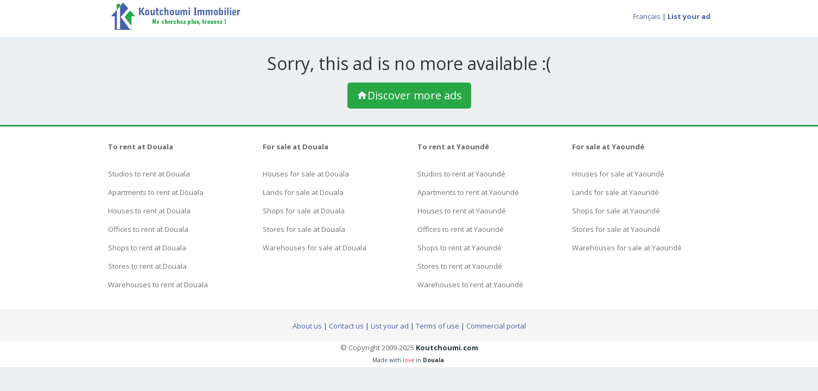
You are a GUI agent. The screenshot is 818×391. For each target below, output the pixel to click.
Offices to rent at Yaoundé (460, 229)
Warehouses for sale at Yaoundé (627, 248)
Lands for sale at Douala (303, 192)
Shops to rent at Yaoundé (459, 248)
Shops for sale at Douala (304, 211)
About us (307, 326)
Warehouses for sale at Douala (314, 248)
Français (647, 16)
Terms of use (437, 326)
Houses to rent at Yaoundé (461, 211)
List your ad (390, 326)
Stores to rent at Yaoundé (459, 266)
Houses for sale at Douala (306, 174)
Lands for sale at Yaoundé (615, 192)
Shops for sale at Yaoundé (616, 211)
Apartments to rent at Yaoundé (468, 192)
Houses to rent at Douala (149, 211)
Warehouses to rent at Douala (158, 284)
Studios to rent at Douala (149, 174)
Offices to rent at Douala (148, 229)
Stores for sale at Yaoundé (616, 229)
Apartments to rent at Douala (156, 192)
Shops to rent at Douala (147, 248)
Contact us (346, 326)
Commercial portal (496, 326)
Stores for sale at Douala (304, 229)
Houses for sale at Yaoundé (618, 174)
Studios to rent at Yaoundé (461, 174)
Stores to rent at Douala (147, 266)
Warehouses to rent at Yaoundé (470, 284)
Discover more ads (409, 95)
